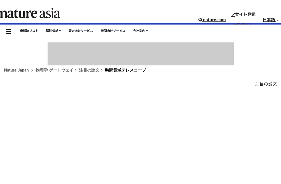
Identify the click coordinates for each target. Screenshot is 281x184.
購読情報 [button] (53, 31)
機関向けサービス (113, 31)
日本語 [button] (270, 20)
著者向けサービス (81, 31)
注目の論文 (89, 70)
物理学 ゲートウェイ (54, 70)
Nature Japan (16, 70)
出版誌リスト (29, 31)
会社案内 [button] (140, 31)
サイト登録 (243, 15)
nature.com (212, 20)
